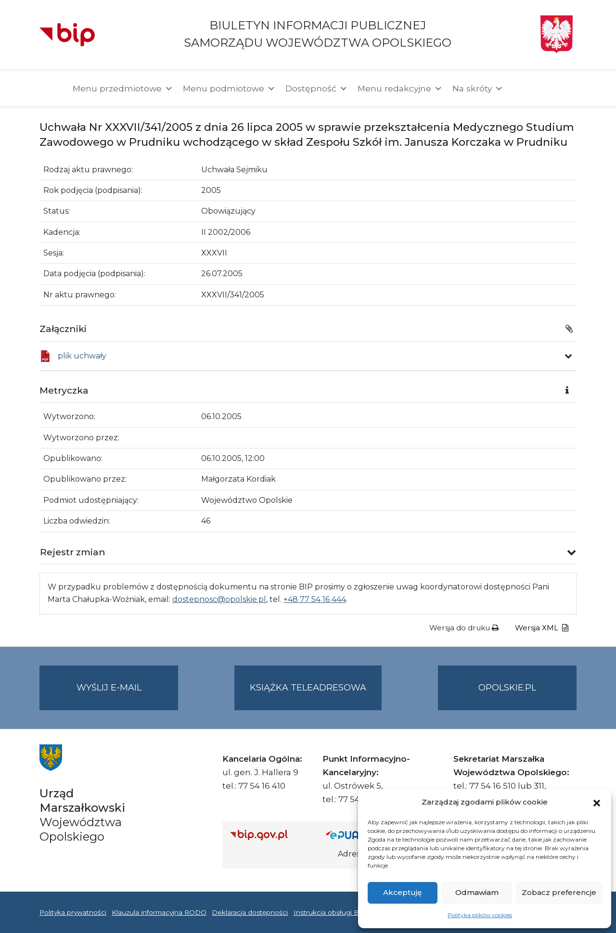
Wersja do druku (464, 627)
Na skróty (477, 88)
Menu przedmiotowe (123, 88)
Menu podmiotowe (229, 88)
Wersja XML (541, 627)
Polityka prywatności (72, 912)
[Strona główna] (51, 88)
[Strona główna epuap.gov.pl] (357, 834)
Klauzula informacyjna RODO (159, 912)
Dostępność (316, 88)
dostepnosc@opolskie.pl (219, 599)
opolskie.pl (507, 687)
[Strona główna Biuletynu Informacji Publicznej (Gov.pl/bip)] (270, 834)
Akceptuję (402, 892)
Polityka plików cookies (480, 915)
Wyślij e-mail (128, 695)
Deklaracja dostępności (250, 912)
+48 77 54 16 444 (314, 599)
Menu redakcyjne (400, 88)
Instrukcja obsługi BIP (330, 912)
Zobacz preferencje (559, 892)
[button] (597, 802)
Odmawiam (477, 892)
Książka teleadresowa (308, 687)
